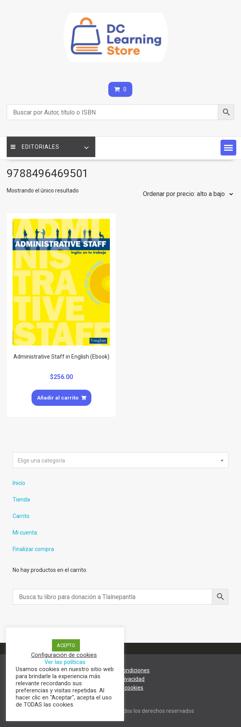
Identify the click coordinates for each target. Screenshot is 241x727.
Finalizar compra (33, 549)
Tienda (21, 499)
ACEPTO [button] (66, 645)
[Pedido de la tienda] (186, 194)
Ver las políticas (64, 662)
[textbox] (120, 460)
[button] (228, 147)
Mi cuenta (25, 532)
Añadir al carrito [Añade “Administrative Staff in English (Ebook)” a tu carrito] (57, 398)
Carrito (21, 516)
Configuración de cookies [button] (64, 655)
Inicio (19, 483)
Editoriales (35, 147)
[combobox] (120, 460)
